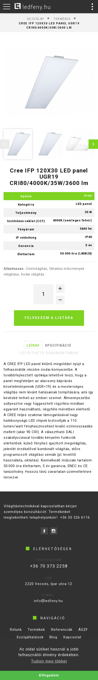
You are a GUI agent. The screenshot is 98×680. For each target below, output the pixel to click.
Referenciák (61, 632)
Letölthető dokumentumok (49, 353)
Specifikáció (58, 345)
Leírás (33, 345)
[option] (49, 82)
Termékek (62, 18)
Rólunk (16, 632)
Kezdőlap (35, 18)
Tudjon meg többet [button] (49, 661)
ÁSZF (83, 632)
